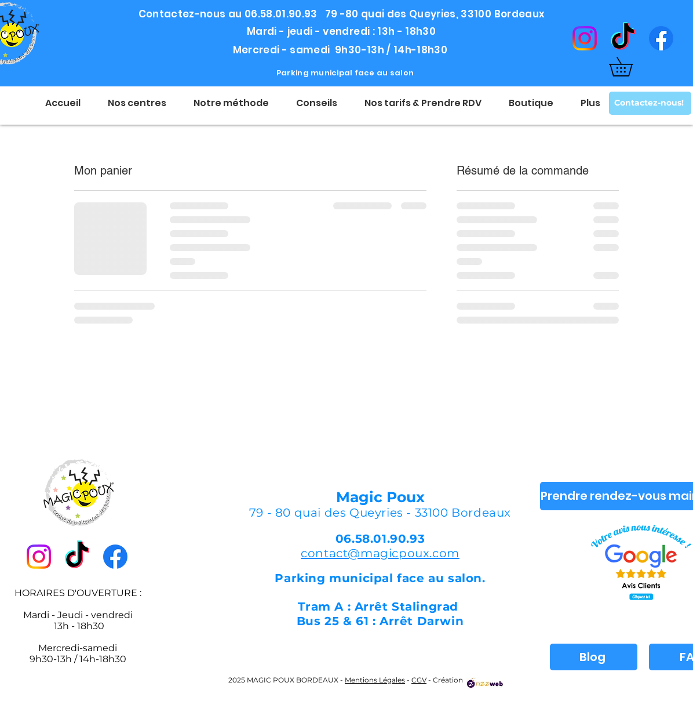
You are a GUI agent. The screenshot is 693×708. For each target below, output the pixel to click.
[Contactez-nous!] (650, 103)
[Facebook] (661, 38)
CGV (418, 680)
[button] (630, 67)
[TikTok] (623, 38)
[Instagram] (584, 38)
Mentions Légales (375, 680)
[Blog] (593, 657)
